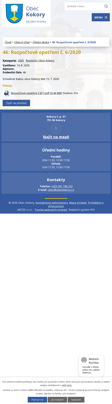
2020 (21, 61)
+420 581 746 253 (61, 186)
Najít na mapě (56, 137)
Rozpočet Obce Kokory (40, 61)
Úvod (8, 42)
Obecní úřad (22, 42)
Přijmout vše (37, 399)
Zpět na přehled (16, 103)
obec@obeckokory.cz (61, 190)
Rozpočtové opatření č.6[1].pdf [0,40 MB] (36, 93)
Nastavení (76, 399)
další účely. (67, 385)
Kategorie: (10, 61)
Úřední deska (41, 42)
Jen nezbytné (57, 399)
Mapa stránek (77, 203)
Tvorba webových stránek (51, 210)
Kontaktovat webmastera (52, 203)
